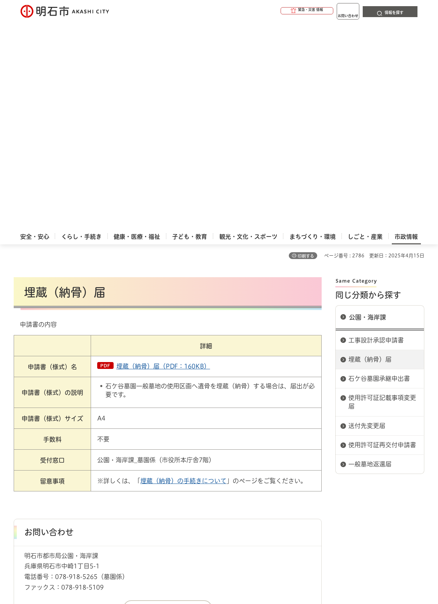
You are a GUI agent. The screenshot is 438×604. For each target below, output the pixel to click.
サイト (378, 466)
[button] (280, 11)
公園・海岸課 (367, 109)
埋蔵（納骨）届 (369, 152)
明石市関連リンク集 (80, 442)
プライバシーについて (262, 466)
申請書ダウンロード (129, 442)
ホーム (21, 442)
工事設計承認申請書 (376, 132)
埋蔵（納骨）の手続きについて (183, 273)
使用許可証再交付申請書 (382, 237)
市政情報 (43, 442)
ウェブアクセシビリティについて (165, 466)
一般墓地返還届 (369, 256)
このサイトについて (70, 466)
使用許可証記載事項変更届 (382, 194)
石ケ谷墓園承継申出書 (379, 171)
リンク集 (329, 466)
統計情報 (239, 570)
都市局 (163, 442)
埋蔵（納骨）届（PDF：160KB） (163, 158)
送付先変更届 (366, 218)
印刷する (306, 48)
